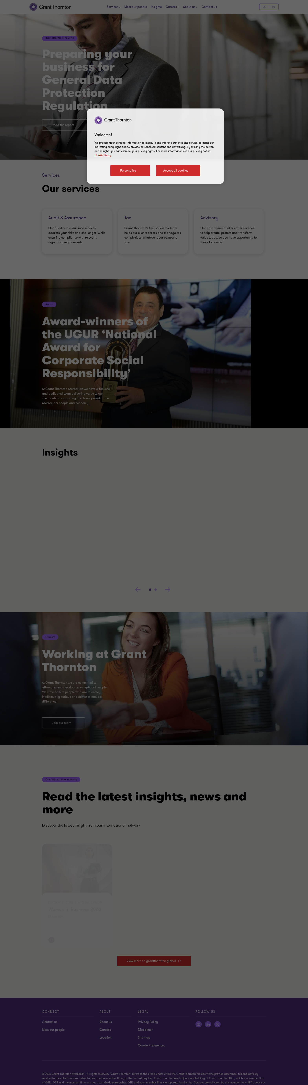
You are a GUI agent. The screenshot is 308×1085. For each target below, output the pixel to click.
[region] (155, 146)
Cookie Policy (102, 155)
